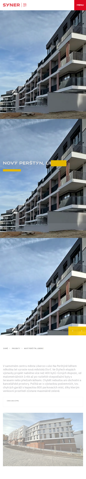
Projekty (16, 348)
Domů (5, 348)
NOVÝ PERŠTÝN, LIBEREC (34, 348)
